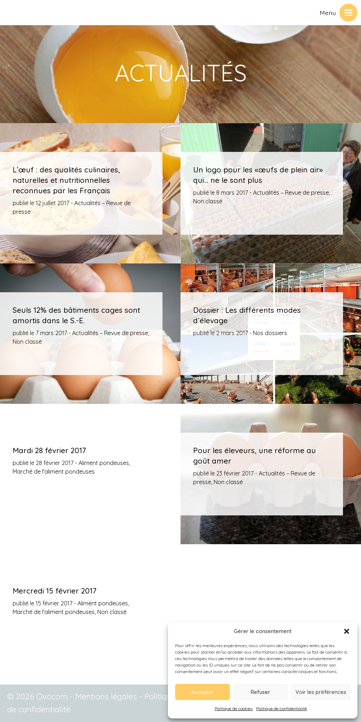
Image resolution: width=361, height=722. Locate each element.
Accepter (202, 692)
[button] (346, 631)
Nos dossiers (270, 333)
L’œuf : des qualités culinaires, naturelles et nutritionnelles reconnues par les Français (66, 180)
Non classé (207, 201)
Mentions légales (106, 696)
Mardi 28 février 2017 (49, 450)
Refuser (260, 692)
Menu (328, 13)
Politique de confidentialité (281, 708)
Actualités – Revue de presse (291, 192)
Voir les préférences (320, 692)
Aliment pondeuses (104, 462)
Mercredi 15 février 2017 (55, 590)
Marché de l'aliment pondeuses (54, 471)
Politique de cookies (234, 708)
